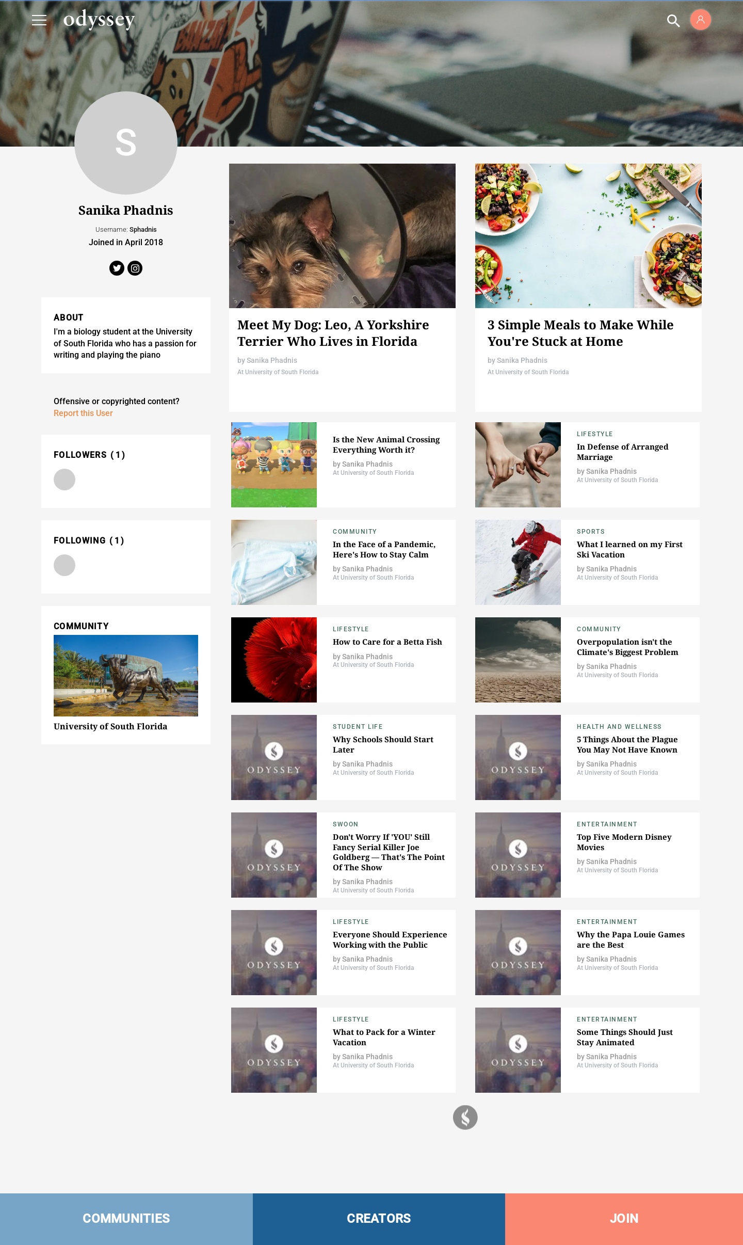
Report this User (83, 413)
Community (355, 531)
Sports (591, 531)
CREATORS (379, 1218)
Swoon (346, 824)
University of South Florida (111, 726)
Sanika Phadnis (272, 360)
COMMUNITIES (126, 1218)
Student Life (358, 726)
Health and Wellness (619, 726)
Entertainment (607, 824)
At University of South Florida (277, 372)
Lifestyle (595, 434)
